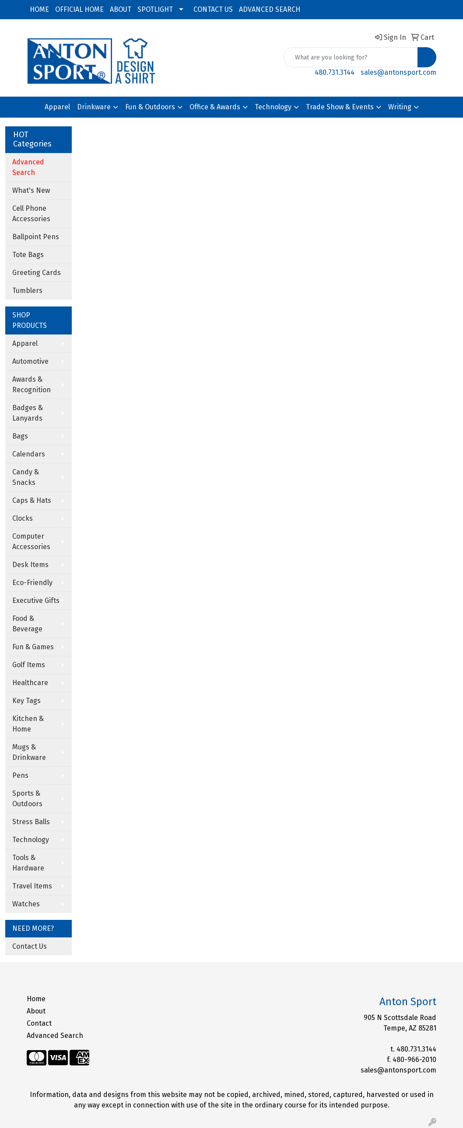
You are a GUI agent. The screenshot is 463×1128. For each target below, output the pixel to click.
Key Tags (26, 700)
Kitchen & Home (28, 723)
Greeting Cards (36, 272)
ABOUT (120, 9)
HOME (39, 9)
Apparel (57, 107)
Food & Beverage (27, 623)
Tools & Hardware (28, 862)
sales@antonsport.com (398, 72)
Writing (399, 107)
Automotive (30, 361)
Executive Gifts (36, 600)
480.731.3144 (334, 72)
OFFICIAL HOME (79, 9)
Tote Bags (28, 255)
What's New (31, 190)
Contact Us (29, 946)
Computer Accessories (31, 541)
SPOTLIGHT (155, 9)
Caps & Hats (31, 500)
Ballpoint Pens (35, 237)
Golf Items (28, 665)
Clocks (22, 518)
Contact (39, 1023)
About (36, 1011)
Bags (20, 436)
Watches (26, 904)
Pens (20, 775)
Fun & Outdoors (150, 107)
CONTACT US (213, 9)
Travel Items (32, 886)
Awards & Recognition (31, 384)
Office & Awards (214, 107)
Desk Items (30, 565)
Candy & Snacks (25, 477)
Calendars (28, 454)
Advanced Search (55, 1035)
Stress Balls (31, 822)
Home (36, 999)
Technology (273, 107)
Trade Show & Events (340, 107)
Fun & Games (33, 647)
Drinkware (94, 107)
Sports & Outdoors (27, 798)
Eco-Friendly (32, 582)
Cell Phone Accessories (31, 213)
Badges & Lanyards (27, 413)
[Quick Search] (351, 57)
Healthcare (30, 683)
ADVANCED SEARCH (269, 9)
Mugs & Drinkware (29, 752)
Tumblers (27, 290)
